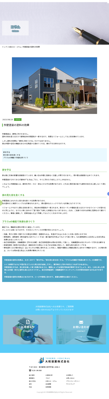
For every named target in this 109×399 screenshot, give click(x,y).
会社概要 (48, 387)
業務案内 (31, 381)
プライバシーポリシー (73, 384)
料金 (30, 390)
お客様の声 (49, 378)
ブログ (48, 381)
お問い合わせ (70, 381)
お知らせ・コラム (14, 47)
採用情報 (48, 390)
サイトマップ (70, 387)
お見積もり (69, 378)
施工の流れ (32, 384)
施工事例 (31, 378)
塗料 (30, 387)
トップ (4, 47)
